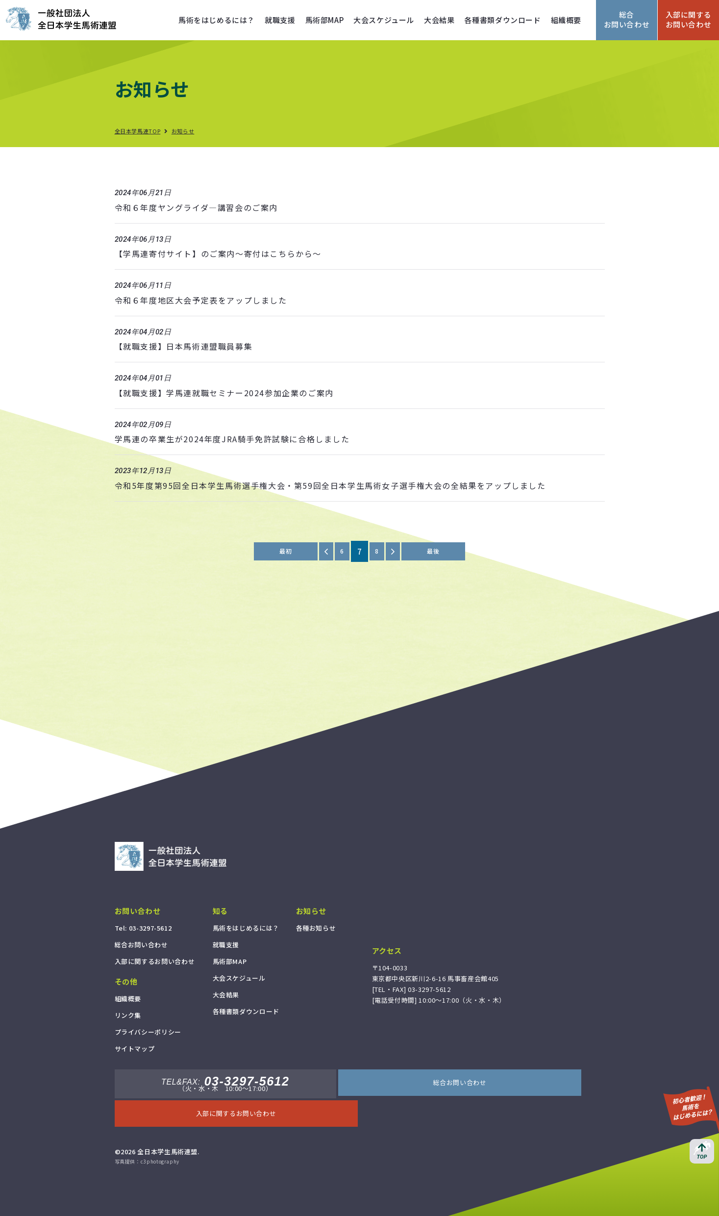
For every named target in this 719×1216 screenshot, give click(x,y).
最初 (280, 551)
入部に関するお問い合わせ (689, 19)
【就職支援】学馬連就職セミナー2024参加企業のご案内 (224, 393)
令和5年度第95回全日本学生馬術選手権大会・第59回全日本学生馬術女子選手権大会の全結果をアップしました (330, 485)
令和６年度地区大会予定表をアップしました (201, 300)
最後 (438, 551)
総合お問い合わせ (627, 19)
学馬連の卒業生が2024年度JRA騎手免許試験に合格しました (232, 439)
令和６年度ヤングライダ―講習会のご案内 (196, 207)
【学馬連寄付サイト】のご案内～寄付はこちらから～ (218, 253)
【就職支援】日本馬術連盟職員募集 (184, 346)
